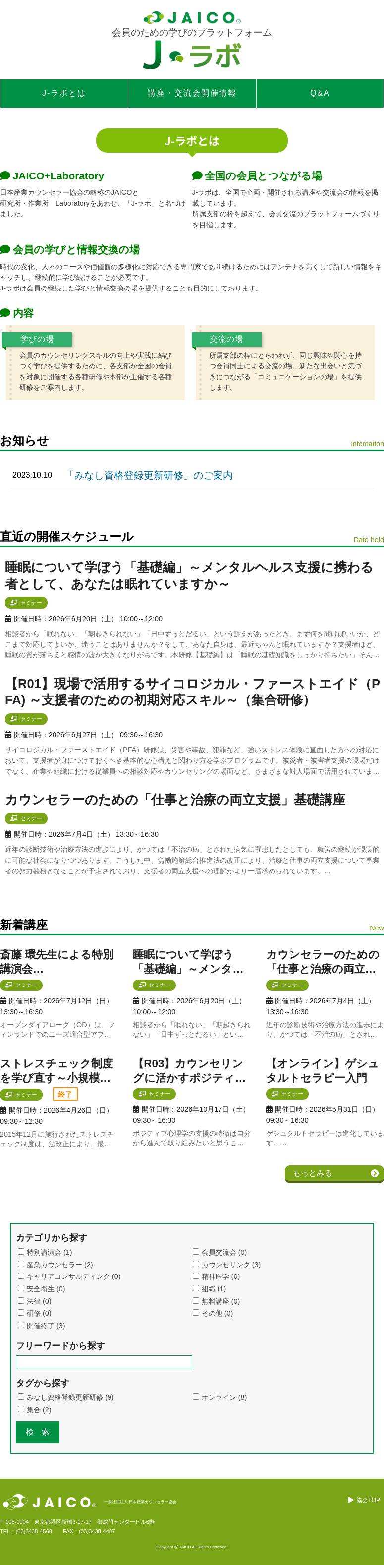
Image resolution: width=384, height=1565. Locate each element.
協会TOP (368, 1500)
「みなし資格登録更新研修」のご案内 (148, 475)
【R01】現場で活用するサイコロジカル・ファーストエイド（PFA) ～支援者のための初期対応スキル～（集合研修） (192, 692)
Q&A (320, 93)
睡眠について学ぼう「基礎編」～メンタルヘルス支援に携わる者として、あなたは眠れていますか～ (189, 575)
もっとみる (312, 1173)
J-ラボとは (64, 93)
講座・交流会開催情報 (192, 93)
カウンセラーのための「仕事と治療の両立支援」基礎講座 (175, 800)
